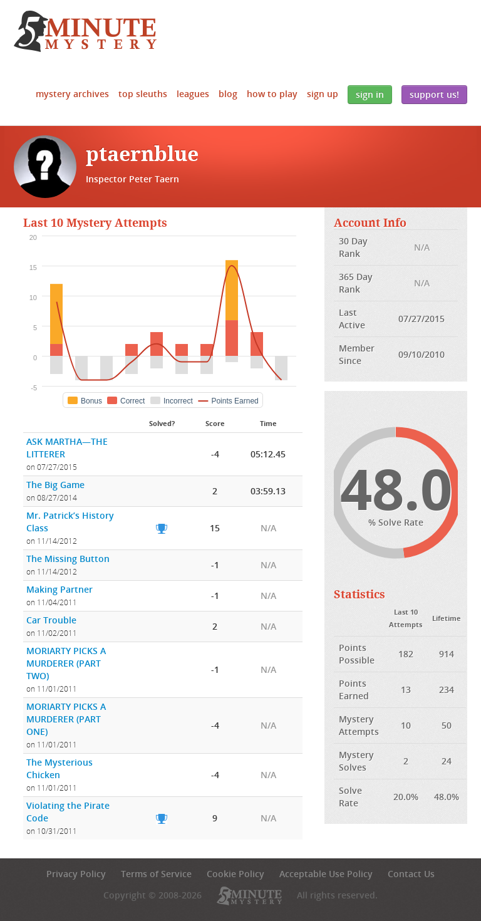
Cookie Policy (235, 874)
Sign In (370, 94)
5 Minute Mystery (85, 31)
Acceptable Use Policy (326, 874)
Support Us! (434, 94)
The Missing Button (68, 559)
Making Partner (59, 589)
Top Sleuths (142, 94)
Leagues (193, 94)
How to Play (272, 94)
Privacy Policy (76, 874)
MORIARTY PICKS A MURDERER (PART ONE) (66, 718)
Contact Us (411, 874)
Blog (228, 94)
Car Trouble (51, 620)
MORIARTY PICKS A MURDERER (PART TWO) (66, 663)
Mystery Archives (72, 94)
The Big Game (55, 485)
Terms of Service (156, 874)
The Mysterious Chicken (59, 768)
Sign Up (322, 94)
